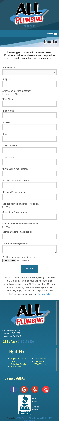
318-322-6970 (29, 26)
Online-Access (21, 418)
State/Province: (29, 148)
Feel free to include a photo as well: (29, 259)
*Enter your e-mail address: (29, 172)
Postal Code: (29, 160)
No (16, 94)
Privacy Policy (44, 294)
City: (29, 137)
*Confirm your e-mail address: (29, 183)
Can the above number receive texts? (20, 204)
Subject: (29, 82)
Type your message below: (29, 247)
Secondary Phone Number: (29, 215)
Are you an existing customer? (17, 91)
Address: (29, 125)
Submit (30, 268)
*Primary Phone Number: (29, 195)
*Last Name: (29, 113)
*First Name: (29, 102)
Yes (7, 94)
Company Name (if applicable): (29, 235)
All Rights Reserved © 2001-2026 (40, 418)
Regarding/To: (29, 70)
